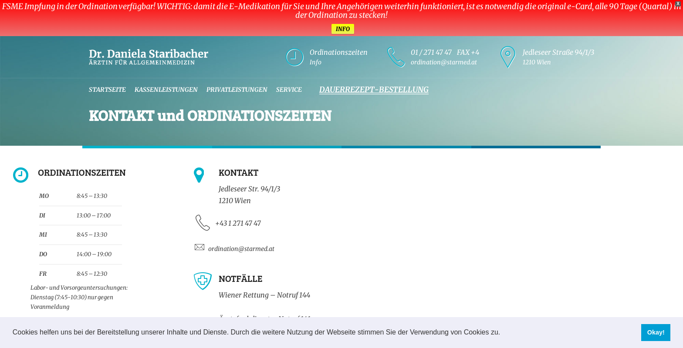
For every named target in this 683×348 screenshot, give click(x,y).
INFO (343, 29)
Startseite (107, 90)
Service (289, 90)
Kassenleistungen (166, 90)
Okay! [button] (656, 332)
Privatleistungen (236, 90)
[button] (503, 333)
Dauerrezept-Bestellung (374, 89)
